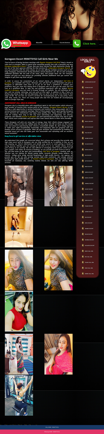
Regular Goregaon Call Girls (50, 62)
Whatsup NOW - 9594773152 (52, 432)
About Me (39, 43)
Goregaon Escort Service (58, 107)
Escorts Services (65, 43)
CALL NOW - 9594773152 (52, 427)
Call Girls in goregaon (51, 151)
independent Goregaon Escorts (59, 68)
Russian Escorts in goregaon (43, 159)
